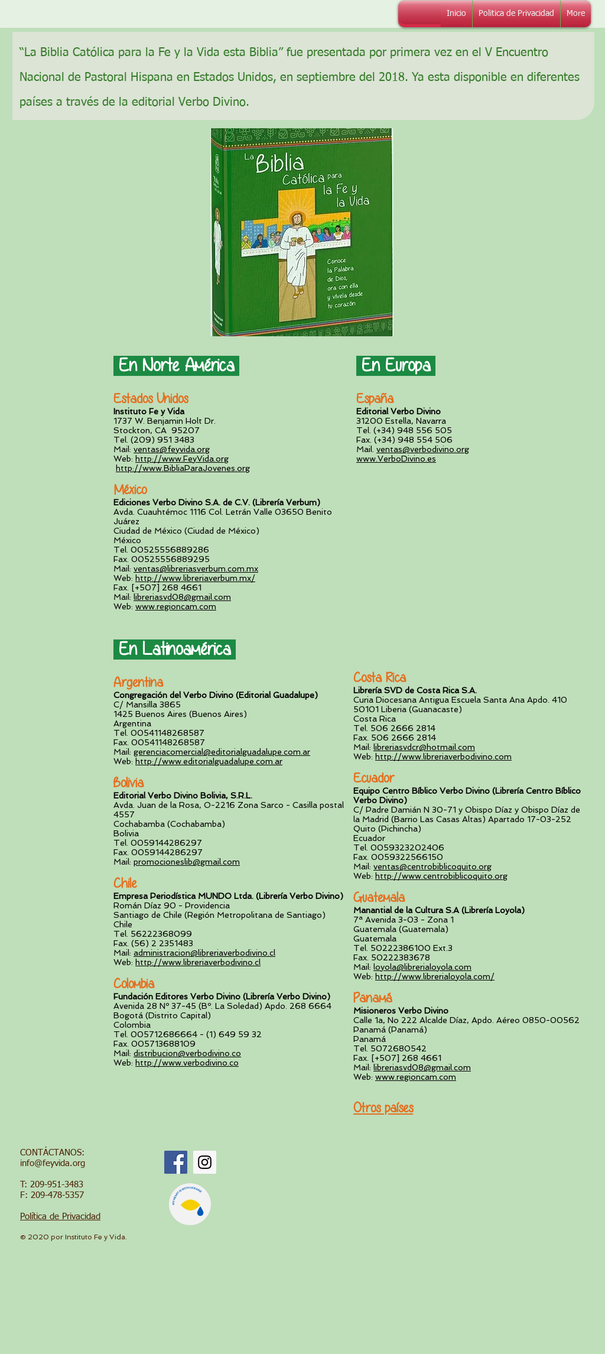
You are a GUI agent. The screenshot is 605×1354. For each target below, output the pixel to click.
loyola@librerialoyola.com (422, 967)
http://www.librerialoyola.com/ (435, 976)
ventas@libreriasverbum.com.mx (196, 568)
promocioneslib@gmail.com (187, 861)
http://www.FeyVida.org (182, 458)
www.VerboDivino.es (396, 458)
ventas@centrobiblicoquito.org (432, 866)
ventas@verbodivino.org (422, 449)
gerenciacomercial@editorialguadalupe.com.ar (222, 751)
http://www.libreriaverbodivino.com (443, 756)
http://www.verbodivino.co (187, 1062)
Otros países (383, 1108)
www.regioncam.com (175, 606)
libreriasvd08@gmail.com (182, 597)
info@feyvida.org (52, 1163)
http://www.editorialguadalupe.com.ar (208, 761)
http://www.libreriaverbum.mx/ (195, 578)
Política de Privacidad (60, 1216)
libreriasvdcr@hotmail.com (424, 747)
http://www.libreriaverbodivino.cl (198, 962)
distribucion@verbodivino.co (187, 1053)
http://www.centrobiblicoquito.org (441, 876)
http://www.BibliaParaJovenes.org (183, 468)
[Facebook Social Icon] (175, 1162)
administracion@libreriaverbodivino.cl (204, 952)
